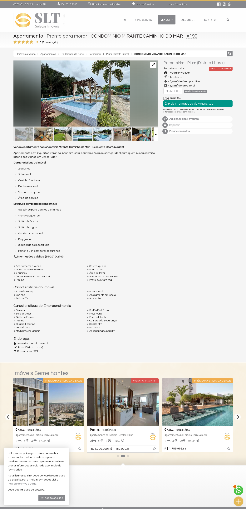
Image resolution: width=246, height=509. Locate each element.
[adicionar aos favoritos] (80, 449)
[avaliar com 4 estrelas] (27, 42)
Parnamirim (173, 63)
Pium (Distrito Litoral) (205, 63)
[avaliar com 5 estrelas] (31, 42)
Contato (211, 19)
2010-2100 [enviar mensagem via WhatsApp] (69, 4)
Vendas (167, 19)
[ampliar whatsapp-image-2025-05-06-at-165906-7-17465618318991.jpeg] (71, 94)
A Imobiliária (143, 19)
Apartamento (28, 36)
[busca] (228, 19)
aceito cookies (52, 497)
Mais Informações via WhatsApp (189, 103)
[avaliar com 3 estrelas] (23, 42)
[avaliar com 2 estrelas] (19, 42)
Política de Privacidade (22, 483)
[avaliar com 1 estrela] (15, 42)
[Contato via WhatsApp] (238, 490)
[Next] (237, 417)
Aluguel (188, 19)
